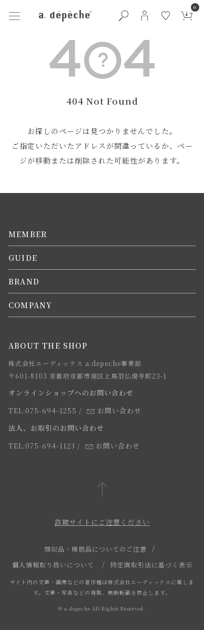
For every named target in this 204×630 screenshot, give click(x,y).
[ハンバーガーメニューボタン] (14, 15)
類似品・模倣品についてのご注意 (95, 548)
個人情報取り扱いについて (53, 564)
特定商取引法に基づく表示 (151, 564)
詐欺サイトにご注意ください (102, 522)
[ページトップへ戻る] (102, 490)
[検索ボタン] (123, 15)
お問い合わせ (114, 410)
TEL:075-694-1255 (42, 410)
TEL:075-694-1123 (41, 446)
